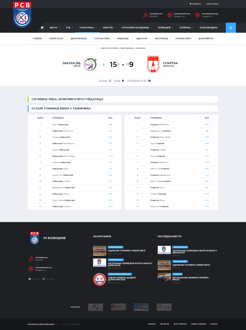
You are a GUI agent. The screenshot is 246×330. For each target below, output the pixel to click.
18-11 (207, 156)
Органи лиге (183, 38)
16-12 (110, 187)
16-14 (110, 137)
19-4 (207, 169)
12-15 (207, 194)
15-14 (110, 131)
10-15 (207, 124)
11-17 (207, 175)
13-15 (110, 162)
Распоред (161, 38)
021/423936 (153, 16)
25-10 (110, 200)
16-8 (110, 124)
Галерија (185, 27)
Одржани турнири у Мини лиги (126, 250)
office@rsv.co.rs (179, 16)
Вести (53, 27)
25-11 (110, 150)
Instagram (212, 4)
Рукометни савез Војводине (41, 324)
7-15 (110, 143)
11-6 (206, 150)
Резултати (56, 38)
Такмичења (86, 27)
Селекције (164, 27)
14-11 (110, 181)
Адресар (141, 38)
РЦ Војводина (209, 27)
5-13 (110, 169)
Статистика (102, 38)
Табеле (37, 38)
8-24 (207, 200)
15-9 (110, 206)
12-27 (207, 137)
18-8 (206, 131)
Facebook (195, 4)
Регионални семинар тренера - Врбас (191, 278)
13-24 (110, 156)
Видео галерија (198, 324)
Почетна (152, 324)
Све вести (164, 324)
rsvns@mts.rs (207, 16)
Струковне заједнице (135, 27)
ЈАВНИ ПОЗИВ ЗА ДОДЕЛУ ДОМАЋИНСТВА (122, 278)
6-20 (110, 194)
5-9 (207, 187)
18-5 (110, 175)
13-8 (206, 143)
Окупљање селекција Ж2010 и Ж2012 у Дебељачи (130, 264)
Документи (206, 38)
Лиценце (123, 38)
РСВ (68, 27)
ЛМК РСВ (108, 27)
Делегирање (78, 38)
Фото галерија (180, 324)
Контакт (214, 324)
